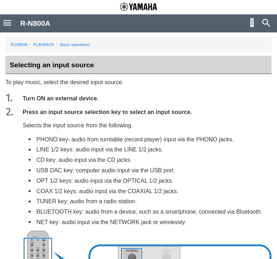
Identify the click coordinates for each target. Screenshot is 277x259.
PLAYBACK (43, 44)
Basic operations (75, 44)
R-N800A (19, 44)
